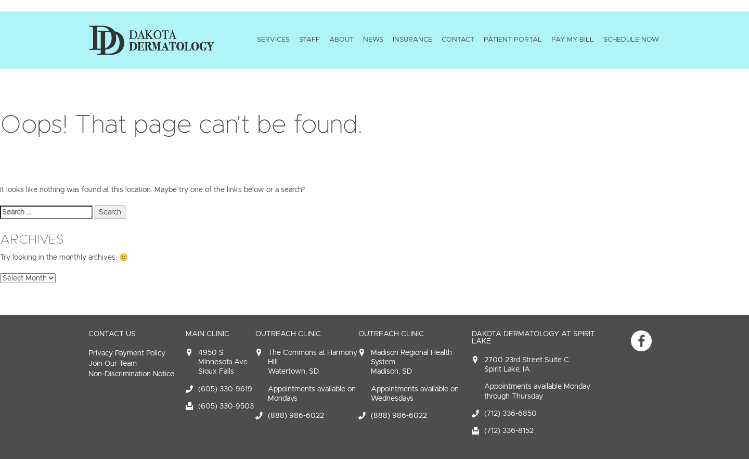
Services (273, 39)
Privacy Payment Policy (126, 353)
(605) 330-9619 (225, 389)
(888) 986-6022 (296, 415)
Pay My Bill (572, 39)
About (341, 39)
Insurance (412, 39)
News (373, 39)
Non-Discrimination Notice (131, 374)
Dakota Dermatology (151, 40)
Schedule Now (631, 39)
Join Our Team (112, 363)
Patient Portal (513, 39)
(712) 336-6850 (510, 413)
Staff (309, 39)
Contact (458, 39)
